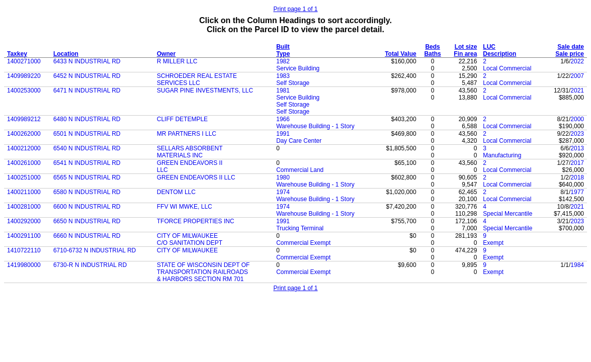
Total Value (400, 53)
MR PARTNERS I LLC (186, 133)
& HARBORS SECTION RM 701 (200, 279)
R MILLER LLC (177, 61)
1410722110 (24, 250)
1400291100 (24, 235)
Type (283, 53)
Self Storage (292, 82)
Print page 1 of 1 (295, 9)
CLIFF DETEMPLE (182, 119)
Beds (432, 46)
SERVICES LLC (178, 82)
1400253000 (24, 90)
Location (65, 53)
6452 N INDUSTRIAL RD (87, 75)
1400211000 (24, 192)
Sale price (569, 53)
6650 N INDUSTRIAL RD (87, 221)
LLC (162, 169)
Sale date (570, 46)
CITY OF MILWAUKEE (187, 235)
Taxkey (17, 53)
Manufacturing (502, 155)
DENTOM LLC (176, 192)
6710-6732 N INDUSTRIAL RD (94, 250)
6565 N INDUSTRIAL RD (87, 177)
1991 (283, 133)
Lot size (466, 46)
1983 (283, 75)
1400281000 (24, 206)
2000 (577, 119)
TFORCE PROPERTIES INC (195, 221)
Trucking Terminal (299, 228)
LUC (489, 46)
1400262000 (24, 133)
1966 (283, 119)
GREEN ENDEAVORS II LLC (196, 177)
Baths (432, 53)
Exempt (493, 242)
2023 (577, 133)
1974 (283, 192)
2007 (577, 75)
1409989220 (24, 75)
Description (499, 53)
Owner (166, 53)
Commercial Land (299, 169)
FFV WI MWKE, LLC (184, 206)
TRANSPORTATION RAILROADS (202, 272)
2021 (577, 90)
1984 (577, 264)
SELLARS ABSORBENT (190, 148)
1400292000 (24, 221)
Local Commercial (507, 68)
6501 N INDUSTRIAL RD (87, 133)
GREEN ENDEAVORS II (189, 162)
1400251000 (24, 177)
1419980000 (24, 264)
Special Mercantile (507, 213)
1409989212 (24, 119)
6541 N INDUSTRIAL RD (87, 162)
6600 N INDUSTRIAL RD (87, 206)
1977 (577, 192)
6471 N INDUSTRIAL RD (87, 90)
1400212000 (24, 148)
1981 (283, 90)
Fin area (465, 53)
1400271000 (24, 61)
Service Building (297, 68)
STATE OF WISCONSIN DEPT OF (203, 264)
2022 (577, 61)
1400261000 (24, 162)
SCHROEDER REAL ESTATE (197, 75)
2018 (577, 177)
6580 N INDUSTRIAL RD (87, 192)
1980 (283, 177)
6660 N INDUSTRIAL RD (87, 235)
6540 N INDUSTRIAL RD (87, 148)
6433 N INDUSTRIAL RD (87, 61)
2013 (577, 148)
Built (283, 46)
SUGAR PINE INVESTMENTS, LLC (205, 90)
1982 (283, 61)
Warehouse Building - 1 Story (315, 126)
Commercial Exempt (303, 242)
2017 (577, 162)
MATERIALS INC (180, 155)
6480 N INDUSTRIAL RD (87, 119)
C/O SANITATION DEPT (189, 242)
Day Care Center (298, 140)
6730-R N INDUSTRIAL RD (90, 264)
